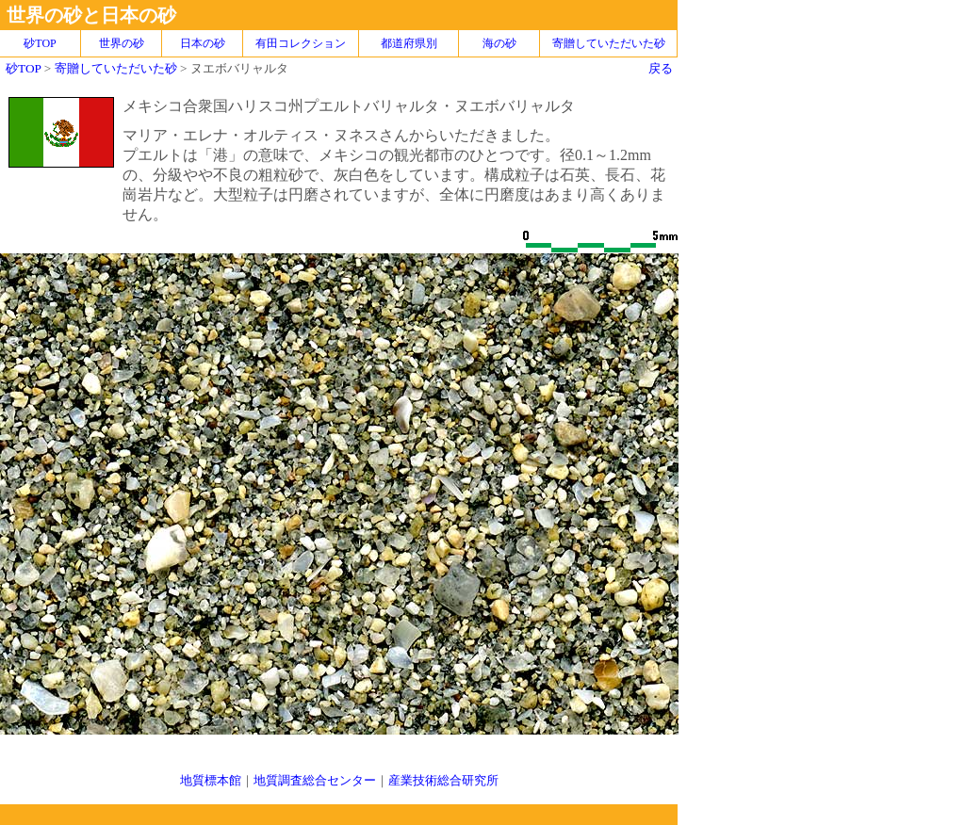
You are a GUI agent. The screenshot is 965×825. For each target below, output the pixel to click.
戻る (660, 68)
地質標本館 (210, 780)
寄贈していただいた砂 (608, 43)
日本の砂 (202, 43)
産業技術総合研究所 (443, 780)
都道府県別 (409, 43)
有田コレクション (300, 43)
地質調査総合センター (315, 780)
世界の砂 (121, 43)
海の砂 (499, 43)
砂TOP (23, 68)
